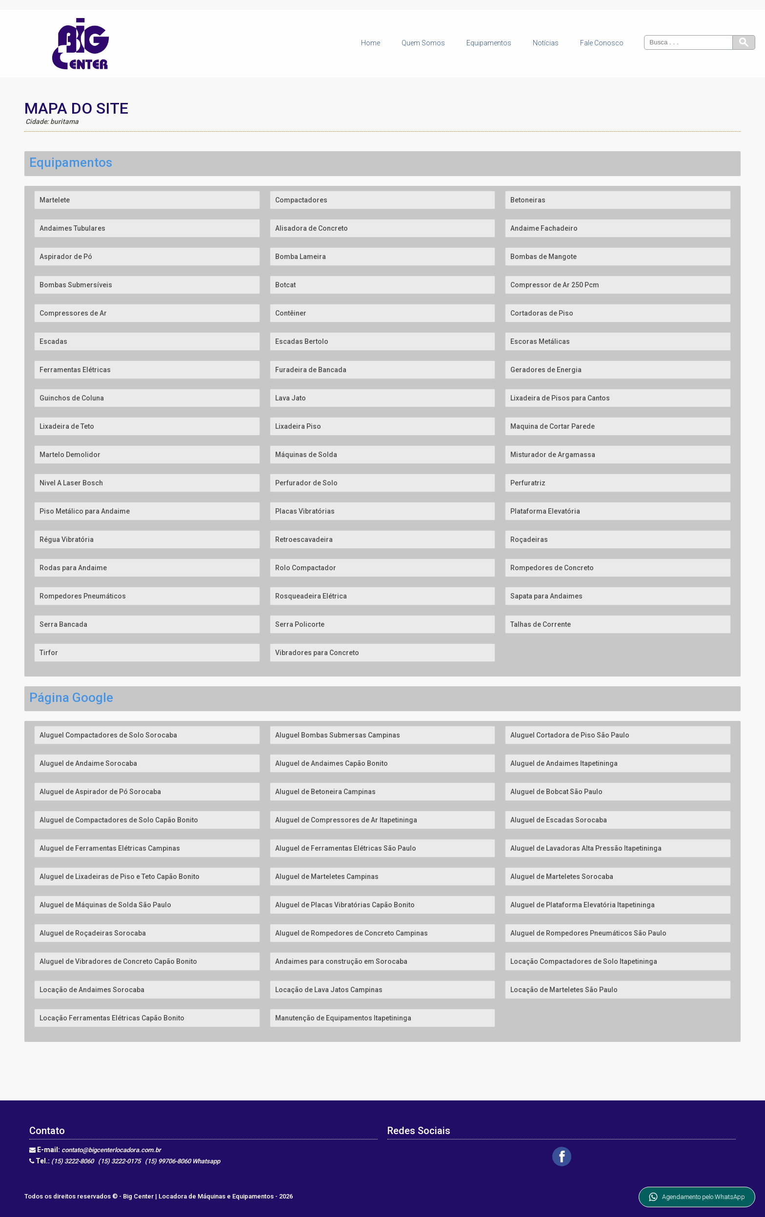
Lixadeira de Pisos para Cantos (560, 398)
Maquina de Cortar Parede (552, 426)
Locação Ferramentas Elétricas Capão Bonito (112, 1018)
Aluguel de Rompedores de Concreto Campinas (351, 933)
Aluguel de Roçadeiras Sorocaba (93, 933)
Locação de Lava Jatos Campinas (328, 990)
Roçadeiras (529, 539)
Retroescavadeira (304, 539)
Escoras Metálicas (540, 341)
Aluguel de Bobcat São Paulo (556, 792)
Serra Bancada (63, 624)
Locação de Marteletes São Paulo (564, 990)
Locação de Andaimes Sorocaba (92, 990)
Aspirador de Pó (66, 256)
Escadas (53, 341)
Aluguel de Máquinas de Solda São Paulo (105, 905)
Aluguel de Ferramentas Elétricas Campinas (110, 848)
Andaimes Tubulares (72, 228)
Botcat (285, 285)
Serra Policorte (299, 624)
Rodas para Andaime (73, 568)
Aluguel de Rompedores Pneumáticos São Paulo (588, 933)
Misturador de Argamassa (552, 455)
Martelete (55, 200)
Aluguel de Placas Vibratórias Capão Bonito (345, 905)
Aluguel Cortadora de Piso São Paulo (569, 735)
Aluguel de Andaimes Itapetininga (564, 763)
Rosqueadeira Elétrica (311, 596)
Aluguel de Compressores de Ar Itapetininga (346, 820)
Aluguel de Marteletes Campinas (327, 876)
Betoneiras (527, 200)
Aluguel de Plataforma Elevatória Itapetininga (582, 905)
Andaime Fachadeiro (544, 228)
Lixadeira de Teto (67, 426)
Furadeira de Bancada (310, 370)
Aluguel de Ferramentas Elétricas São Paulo (345, 848)
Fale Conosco (602, 43)
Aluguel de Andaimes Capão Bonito (331, 763)
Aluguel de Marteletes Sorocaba (561, 876)
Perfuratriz (527, 483)
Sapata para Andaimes (546, 596)
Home (370, 43)
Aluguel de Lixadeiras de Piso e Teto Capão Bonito (120, 876)
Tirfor (49, 653)
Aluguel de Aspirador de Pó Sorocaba (100, 792)
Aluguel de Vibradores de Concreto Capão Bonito (118, 961)
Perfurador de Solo (306, 483)
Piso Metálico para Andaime (85, 511)
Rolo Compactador (305, 568)
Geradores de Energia (546, 370)
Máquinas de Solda (306, 455)
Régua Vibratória (67, 539)
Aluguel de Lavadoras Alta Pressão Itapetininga (586, 848)
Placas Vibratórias (305, 511)
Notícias (546, 43)
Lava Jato (290, 398)
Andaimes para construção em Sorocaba (341, 961)
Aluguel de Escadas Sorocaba (558, 820)
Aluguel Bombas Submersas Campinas (337, 735)
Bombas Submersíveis (76, 285)
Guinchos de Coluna (72, 398)
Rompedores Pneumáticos (83, 596)
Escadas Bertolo (301, 341)
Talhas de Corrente (540, 624)
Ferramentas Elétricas (75, 370)
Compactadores (301, 200)
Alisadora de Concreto (311, 228)
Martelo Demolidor (70, 455)
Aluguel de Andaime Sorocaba (88, 763)
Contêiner (290, 313)
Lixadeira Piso (298, 426)
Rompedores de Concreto (552, 568)
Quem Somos (423, 43)
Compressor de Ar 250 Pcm (554, 285)
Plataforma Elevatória (545, 511)
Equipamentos (488, 43)
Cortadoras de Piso (541, 313)
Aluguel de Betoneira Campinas (325, 792)
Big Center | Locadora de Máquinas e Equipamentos (199, 1196)
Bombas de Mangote (543, 256)
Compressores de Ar (73, 313)
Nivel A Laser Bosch (71, 483)
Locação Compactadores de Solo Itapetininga (583, 961)
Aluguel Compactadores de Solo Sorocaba (108, 735)
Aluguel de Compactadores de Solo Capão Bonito (119, 820)
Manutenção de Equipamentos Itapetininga (343, 1018)
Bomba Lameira (300, 256)
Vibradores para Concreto (317, 653)
